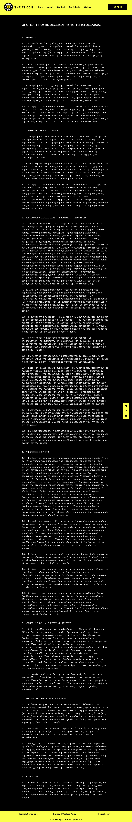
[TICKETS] (117, 7)
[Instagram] (126, 411)
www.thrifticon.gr (91, 46)
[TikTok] (126, 406)
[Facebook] (126, 415)
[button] (87, 7)
